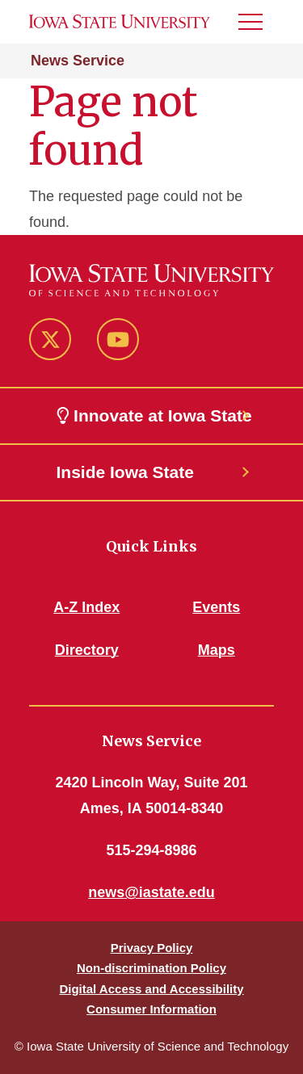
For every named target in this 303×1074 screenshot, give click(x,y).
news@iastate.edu (151, 892)
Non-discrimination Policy (151, 968)
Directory (87, 650)
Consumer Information (151, 1009)
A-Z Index (86, 607)
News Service (77, 60)
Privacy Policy (152, 947)
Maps (216, 650)
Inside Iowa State (125, 472)
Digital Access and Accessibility (151, 989)
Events (216, 607)
